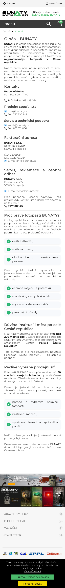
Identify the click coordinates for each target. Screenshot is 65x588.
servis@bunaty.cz (18, 125)
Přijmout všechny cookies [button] (32, 577)
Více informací (32, 571)
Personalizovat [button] (32, 583)
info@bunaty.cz (17, 111)
